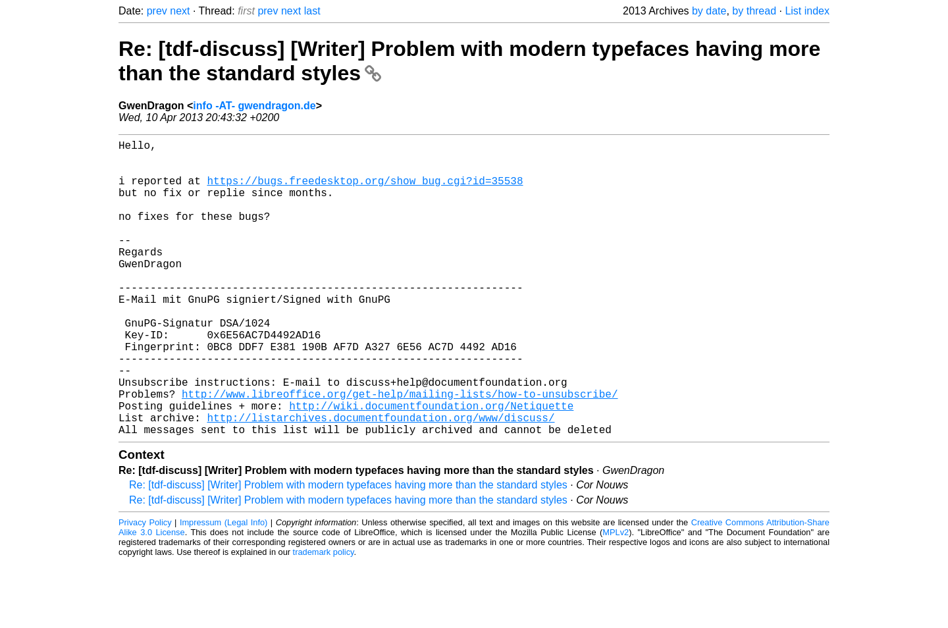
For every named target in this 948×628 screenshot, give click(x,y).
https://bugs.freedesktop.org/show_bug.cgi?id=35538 (365, 191)
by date (709, 10)
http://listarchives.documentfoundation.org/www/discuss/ (380, 480)
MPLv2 (615, 598)
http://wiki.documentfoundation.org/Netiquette (431, 466)
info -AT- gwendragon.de (254, 105)
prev (157, 10)
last (312, 10)
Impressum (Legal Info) (223, 588)
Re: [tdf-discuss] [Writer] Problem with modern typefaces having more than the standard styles (348, 550)
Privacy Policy (145, 588)
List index (807, 10)
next (180, 10)
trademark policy (323, 618)
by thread (754, 10)
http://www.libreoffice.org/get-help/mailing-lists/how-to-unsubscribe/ (400, 451)
